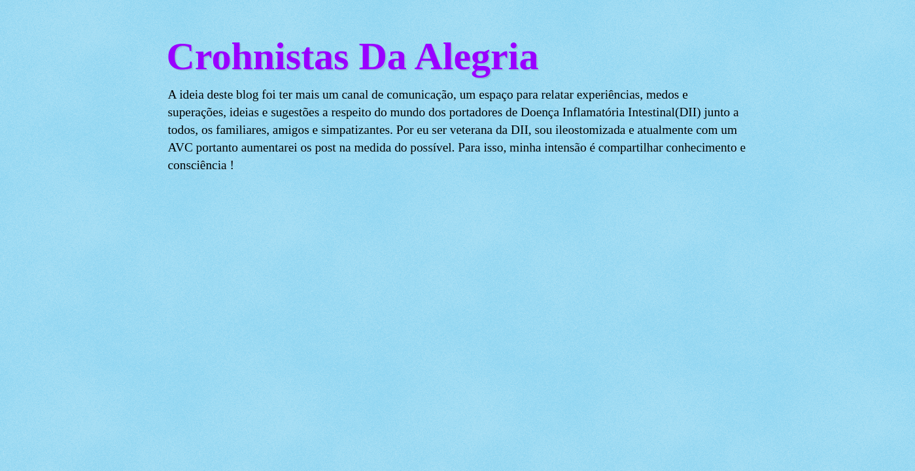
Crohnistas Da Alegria (353, 56)
